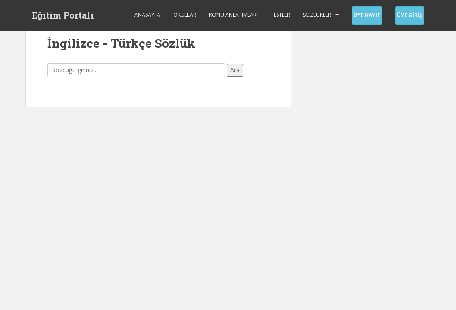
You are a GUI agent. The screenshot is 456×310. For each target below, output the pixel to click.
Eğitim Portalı (63, 15)
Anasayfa (147, 15)
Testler (280, 15)
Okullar (184, 15)
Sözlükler (317, 15)
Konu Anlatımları (233, 15)
